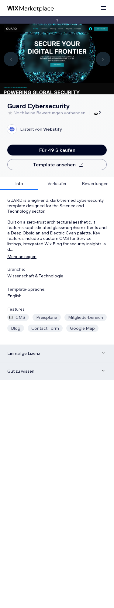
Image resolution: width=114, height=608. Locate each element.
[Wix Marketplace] (30, 8)
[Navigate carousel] (11, 59)
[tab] (19, 183)
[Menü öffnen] (103, 8)
